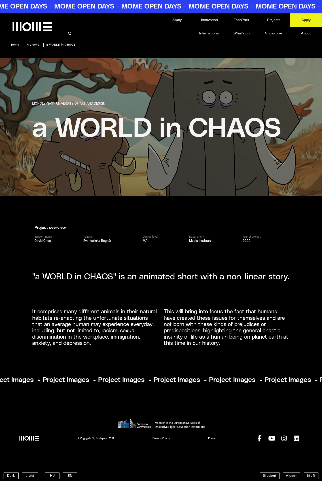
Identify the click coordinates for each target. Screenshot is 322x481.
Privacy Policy (161, 438)
